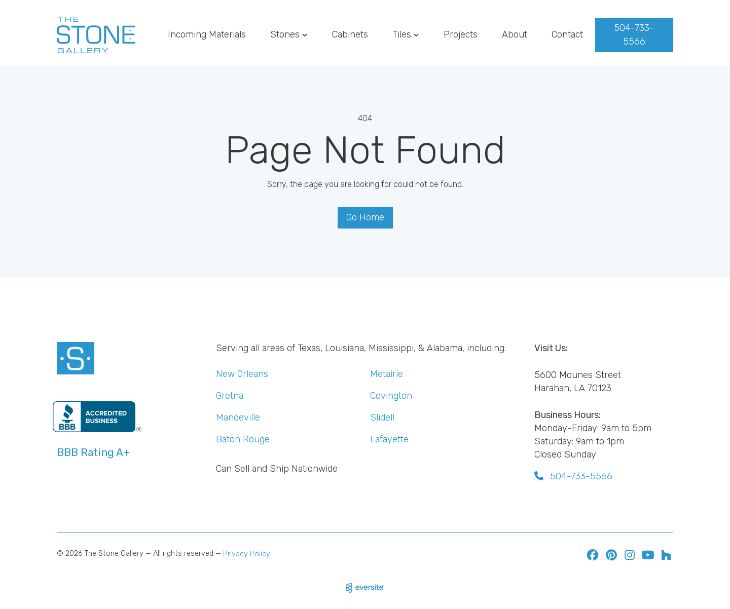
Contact (567, 34)
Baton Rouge (243, 439)
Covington (391, 395)
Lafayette (389, 439)
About (514, 34)
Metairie (386, 373)
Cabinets (350, 34)
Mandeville (238, 417)
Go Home (365, 217)
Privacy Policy (246, 554)
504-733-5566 (634, 34)
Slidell (382, 417)
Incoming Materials (207, 34)
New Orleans (242, 373)
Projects (461, 34)
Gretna (229, 395)
